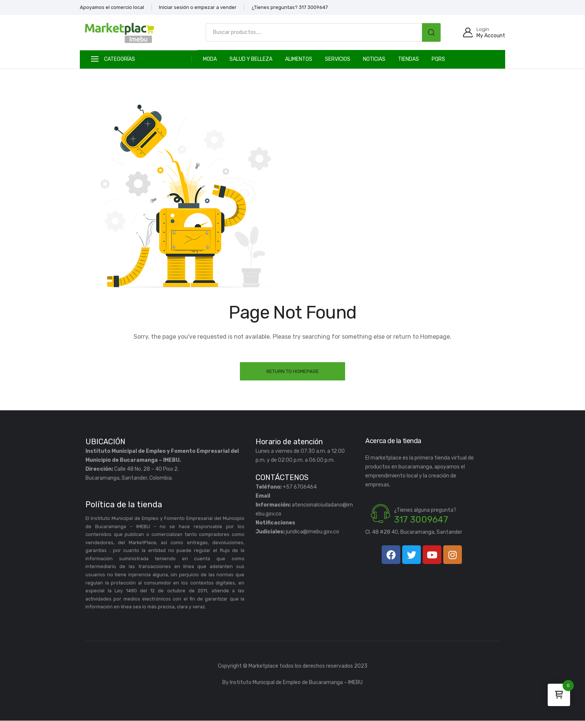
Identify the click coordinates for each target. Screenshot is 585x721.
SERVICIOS (337, 59)
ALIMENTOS (298, 59)
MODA (210, 59)
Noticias (374, 59)
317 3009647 (421, 520)
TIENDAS (408, 59)
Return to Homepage (292, 371)
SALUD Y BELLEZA (250, 59)
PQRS (438, 59)
